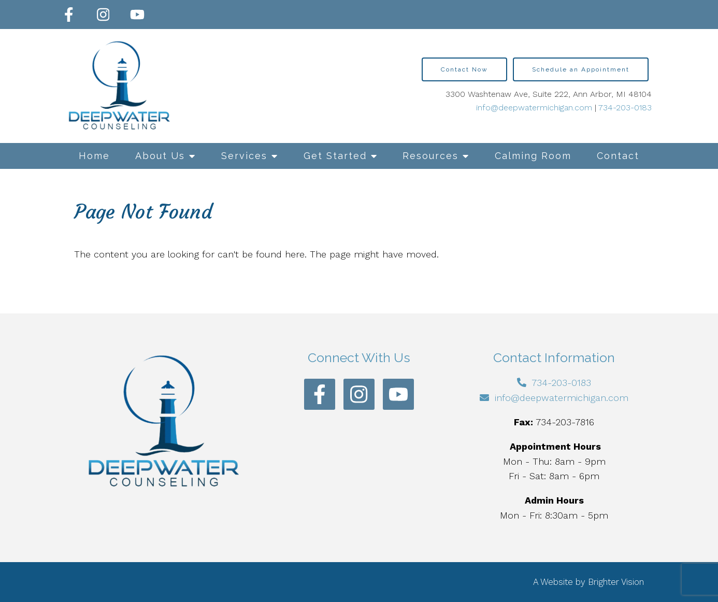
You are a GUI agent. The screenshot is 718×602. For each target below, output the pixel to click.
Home (94, 155)
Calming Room (533, 155)
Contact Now (464, 69)
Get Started (335, 155)
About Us (160, 155)
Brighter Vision (616, 582)
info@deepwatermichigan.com (534, 107)
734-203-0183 (625, 107)
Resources (430, 155)
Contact (618, 155)
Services (244, 155)
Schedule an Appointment (580, 69)
